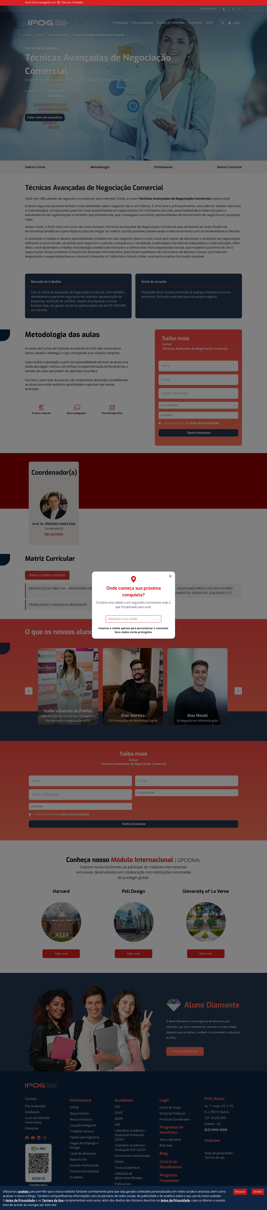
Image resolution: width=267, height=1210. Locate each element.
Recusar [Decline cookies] (240, 1192)
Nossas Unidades (72, 2)
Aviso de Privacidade (20, 1200)
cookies (23, 1192)
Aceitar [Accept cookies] (257, 1192)
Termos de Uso (53, 1200)
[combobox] (108, 619)
